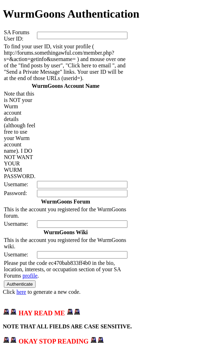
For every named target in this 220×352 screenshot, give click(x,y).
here (21, 292)
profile (30, 276)
